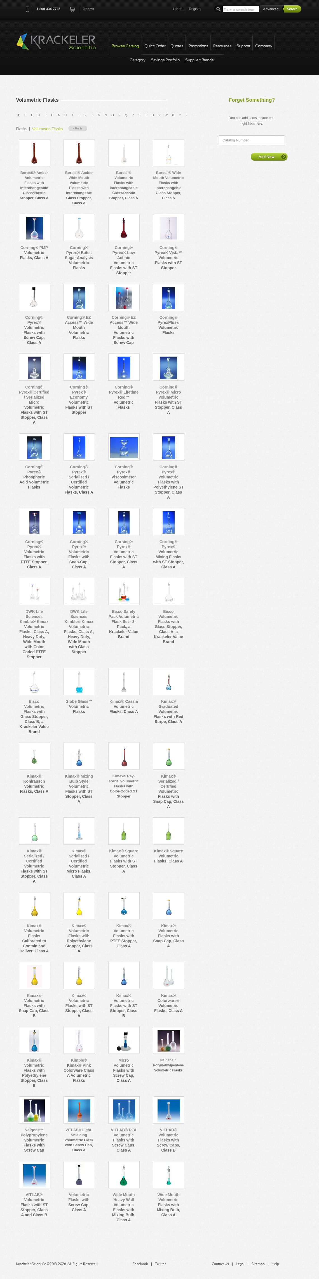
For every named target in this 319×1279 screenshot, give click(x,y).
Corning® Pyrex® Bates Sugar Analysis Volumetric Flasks (79, 257)
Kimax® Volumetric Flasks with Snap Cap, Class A (168, 936)
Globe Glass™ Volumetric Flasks (78, 706)
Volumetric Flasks (47, 129)
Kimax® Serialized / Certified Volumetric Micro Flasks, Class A (79, 863)
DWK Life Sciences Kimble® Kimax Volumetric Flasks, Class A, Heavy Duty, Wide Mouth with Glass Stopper (79, 631)
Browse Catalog (125, 46)
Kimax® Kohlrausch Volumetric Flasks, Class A (34, 784)
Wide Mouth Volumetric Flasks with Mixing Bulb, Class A (168, 1204)
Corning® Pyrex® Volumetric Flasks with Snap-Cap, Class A (78, 554)
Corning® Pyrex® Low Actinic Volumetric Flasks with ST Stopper (123, 260)
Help (275, 1264)
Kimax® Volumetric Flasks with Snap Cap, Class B (34, 1005)
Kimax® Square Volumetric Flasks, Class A (168, 856)
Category (137, 60)
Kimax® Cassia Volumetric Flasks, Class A (123, 706)
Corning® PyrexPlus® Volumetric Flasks (168, 325)
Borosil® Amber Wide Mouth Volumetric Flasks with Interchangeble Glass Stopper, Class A (79, 188)
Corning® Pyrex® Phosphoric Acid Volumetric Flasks (34, 477)
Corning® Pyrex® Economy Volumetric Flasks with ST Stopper (78, 400)
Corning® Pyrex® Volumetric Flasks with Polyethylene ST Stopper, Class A (168, 482)
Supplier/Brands (199, 60)
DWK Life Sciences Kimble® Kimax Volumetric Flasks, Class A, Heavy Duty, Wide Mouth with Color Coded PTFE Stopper (34, 634)
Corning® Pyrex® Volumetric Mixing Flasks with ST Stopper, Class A (168, 554)
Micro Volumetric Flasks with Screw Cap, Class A (123, 1070)
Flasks (21, 129)
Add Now (269, 156)
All (193, 115)
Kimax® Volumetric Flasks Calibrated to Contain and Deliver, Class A (34, 938)
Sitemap (258, 1264)
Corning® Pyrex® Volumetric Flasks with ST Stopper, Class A (123, 554)
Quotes (176, 46)
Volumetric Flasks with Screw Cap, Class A (78, 1202)
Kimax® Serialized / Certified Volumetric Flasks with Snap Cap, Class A (168, 791)
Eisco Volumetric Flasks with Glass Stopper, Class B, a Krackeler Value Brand (34, 716)
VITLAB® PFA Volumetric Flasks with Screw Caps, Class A (124, 1140)
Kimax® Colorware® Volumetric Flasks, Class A (168, 1003)
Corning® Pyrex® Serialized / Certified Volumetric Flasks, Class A (79, 479)
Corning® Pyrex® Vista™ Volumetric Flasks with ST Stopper (168, 257)
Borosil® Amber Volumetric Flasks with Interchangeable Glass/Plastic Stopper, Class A (34, 185)
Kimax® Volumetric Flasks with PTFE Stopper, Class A (123, 936)
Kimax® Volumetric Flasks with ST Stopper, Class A (78, 1005)
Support (243, 46)
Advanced (271, 9)
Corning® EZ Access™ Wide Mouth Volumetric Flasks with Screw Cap (124, 330)
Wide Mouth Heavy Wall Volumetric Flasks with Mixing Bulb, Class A (123, 1207)
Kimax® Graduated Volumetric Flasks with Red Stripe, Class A (168, 711)
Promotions (198, 46)
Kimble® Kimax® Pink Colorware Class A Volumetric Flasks (79, 1070)
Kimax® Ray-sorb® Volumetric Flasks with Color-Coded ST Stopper (124, 786)
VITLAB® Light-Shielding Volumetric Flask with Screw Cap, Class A (78, 1140)
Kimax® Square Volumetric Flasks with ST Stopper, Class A (123, 861)
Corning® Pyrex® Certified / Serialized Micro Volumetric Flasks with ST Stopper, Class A (34, 405)
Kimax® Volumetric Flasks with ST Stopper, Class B (123, 1005)
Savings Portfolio (165, 60)
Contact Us (220, 1264)
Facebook (140, 1264)
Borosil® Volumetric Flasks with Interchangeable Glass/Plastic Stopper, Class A (123, 185)
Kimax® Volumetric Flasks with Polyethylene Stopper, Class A (78, 938)
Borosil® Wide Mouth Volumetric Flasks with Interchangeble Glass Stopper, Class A (168, 185)
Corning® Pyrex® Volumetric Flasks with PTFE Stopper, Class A (34, 554)
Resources (222, 46)
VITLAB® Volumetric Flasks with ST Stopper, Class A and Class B (34, 1204)
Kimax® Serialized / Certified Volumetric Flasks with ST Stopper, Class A (34, 866)
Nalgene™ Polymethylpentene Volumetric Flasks (168, 1065)
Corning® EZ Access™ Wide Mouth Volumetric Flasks (79, 327)
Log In (177, 9)
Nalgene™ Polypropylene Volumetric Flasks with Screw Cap (34, 1140)
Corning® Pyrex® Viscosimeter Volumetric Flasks (124, 477)
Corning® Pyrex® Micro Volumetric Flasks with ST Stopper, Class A (168, 400)
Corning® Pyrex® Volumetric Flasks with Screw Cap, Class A (34, 330)
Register (195, 9)
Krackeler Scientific (61, 44)
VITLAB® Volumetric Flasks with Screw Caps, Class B (168, 1140)
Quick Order (154, 46)
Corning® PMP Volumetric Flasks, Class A (34, 252)
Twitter (160, 1264)
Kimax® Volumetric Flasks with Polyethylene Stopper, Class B (34, 1073)
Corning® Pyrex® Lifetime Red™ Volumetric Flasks (124, 397)
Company (263, 46)
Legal (240, 1264)
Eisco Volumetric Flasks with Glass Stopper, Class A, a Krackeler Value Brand (168, 626)
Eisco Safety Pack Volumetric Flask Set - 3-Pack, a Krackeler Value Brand (124, 624)
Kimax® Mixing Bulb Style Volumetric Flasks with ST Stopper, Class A (79, 789)
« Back (78, 128)
